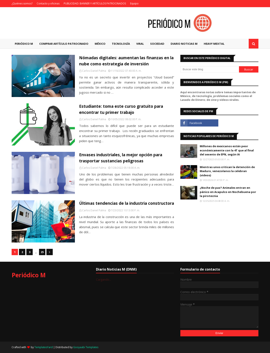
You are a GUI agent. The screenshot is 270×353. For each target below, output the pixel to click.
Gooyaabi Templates (85, 347)
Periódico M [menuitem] (24, 44)
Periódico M (29, 275)
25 (42, 252)
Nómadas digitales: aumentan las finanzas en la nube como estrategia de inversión (126, 61)
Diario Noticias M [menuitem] (184, 44)
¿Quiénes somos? (22, 3)
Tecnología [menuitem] (121, 44)
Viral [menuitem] (140, 44)
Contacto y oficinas (48, 3)
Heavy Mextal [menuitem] (214, 44)
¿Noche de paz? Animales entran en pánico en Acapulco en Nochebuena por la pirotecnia (228, 192)
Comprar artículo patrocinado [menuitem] (63, 44)
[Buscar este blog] (209, 69)
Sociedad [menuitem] (157, 44)
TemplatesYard (43, 347)
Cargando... (103, 280)
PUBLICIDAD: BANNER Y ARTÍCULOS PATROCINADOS (95, 3)
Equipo (134, 3)
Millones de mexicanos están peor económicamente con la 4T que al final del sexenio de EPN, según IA (227, 150)
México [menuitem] (100, 44)
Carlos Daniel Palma (94, 71)
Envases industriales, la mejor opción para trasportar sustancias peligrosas (120, 158)
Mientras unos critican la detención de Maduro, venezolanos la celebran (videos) (227, 171)
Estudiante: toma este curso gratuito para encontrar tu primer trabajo (121, 109)
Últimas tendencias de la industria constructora (126, 203)
